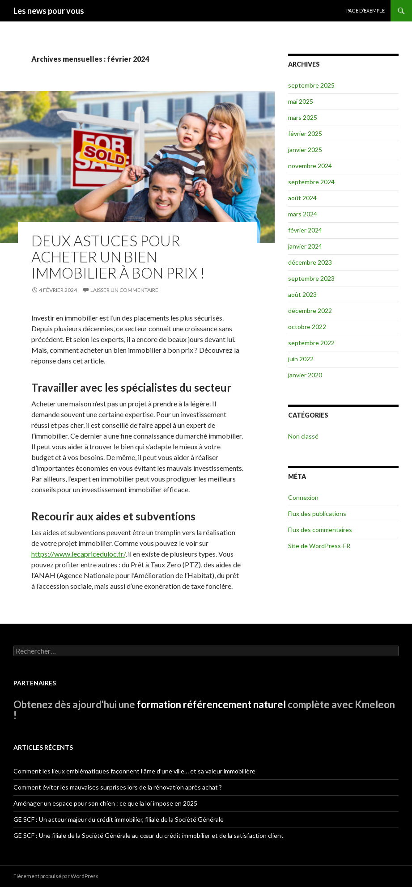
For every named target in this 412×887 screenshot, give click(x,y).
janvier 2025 (305, 149)
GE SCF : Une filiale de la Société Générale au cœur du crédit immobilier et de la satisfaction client (148, 835)
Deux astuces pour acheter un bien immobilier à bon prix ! (118, 257)
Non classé (303, 436)
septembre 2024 (311, 182)
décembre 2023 (310, 262)
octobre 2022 (307, 326)
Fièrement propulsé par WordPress (55, 876)
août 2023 (302, 294)
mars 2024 (302, 214)
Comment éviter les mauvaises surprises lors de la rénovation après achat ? (117, 787)
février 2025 (305, 133)
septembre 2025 (311, 85)
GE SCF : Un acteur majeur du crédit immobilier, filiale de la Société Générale (118, 819)
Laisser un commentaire (124, 290)
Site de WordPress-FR (319, 545)
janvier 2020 (305, 375)
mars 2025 (302, 117)
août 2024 (302, 198)
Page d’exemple (365, 10)
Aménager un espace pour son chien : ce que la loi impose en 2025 (105, 803)
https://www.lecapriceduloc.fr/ (78, 553)
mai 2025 (300, 101)
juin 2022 (301, 359)
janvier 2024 (305, 246)
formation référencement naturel (211, 704)
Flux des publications (317, 513)
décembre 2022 (310, 310)
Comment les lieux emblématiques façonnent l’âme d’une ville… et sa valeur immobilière (134, 771)
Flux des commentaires (320, 529)
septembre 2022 (311, 342)
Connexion (303, 497)
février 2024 (305, 230)
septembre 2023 (311, 278)
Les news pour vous (48, 11)
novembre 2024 (310, 165)
